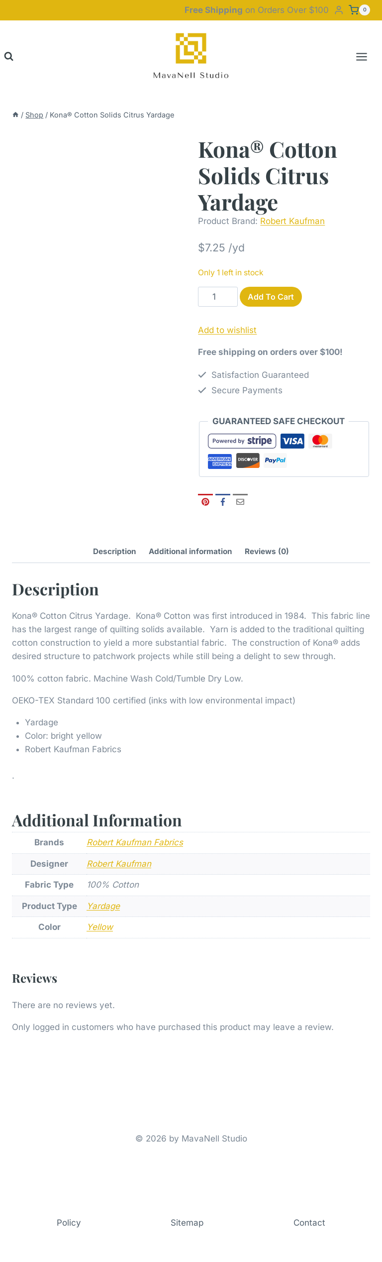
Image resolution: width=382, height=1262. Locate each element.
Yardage (103, 906)
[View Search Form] (8, 56)
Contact (309, 1223)
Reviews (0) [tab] (267, 551)
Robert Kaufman (292, 221)
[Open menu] (366, 56)
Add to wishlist (227, 330)
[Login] (339, 10)
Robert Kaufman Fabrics (135, 842)
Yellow (100, 927)
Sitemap (187, 1223)
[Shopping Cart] (359, 9)
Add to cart (271, 297)
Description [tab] (114, 551)
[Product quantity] (218, 297)
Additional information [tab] (190, 551)
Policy (69, 1223)
